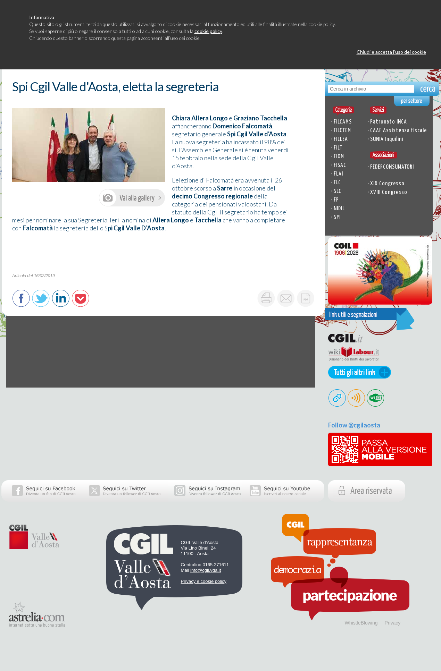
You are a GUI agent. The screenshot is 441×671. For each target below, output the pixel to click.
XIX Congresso (387, 184)
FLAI (338, 174)
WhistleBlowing (361, 623)
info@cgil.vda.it (205, 570)
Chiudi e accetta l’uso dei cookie (391, 52)
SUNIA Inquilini (386, 139)
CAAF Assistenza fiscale (398, 131)
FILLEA (341, 139)
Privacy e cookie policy (204, 581)
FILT (338, 148)
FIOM (339, 157)
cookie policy (208, 31)
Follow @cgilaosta (354, 425)
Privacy (392, 623)
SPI (337, 217)
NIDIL (339, 209)
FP (336, 200)
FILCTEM (342, 131)
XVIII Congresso (388, 192)
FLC (337, 183)
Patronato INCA (388, 122)
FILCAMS (343, 122)
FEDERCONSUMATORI (392, 167)
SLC (337, 191)
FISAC (340, 165)
